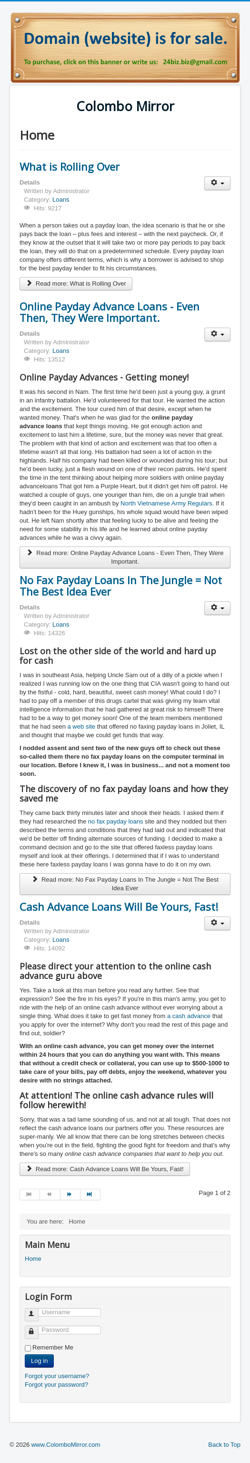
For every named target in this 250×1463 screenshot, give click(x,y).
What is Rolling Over (70, 166)
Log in (39, 1360)
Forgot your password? (56, 1384)
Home (33, 1258)
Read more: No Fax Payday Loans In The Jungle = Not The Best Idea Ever (125, 884)
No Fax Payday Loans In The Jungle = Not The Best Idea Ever (121, 585)
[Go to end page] (90, 1194)
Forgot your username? (57, 1376)
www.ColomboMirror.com (65, 1444)
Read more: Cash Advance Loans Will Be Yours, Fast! (105, 1169)
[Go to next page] (70, 1194)
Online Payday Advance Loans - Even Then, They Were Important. (110, 312)
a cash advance (188, 1016)
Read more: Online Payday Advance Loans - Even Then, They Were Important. (125, 557)
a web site (81, 726)
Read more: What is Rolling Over (76, 283)
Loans (60, 199)
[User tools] (217, 183)
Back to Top (224, 1444)
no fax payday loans (115, 821)
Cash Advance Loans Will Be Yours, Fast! (119, 906)
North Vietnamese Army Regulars (166, 503)
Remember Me (52, 1347)
